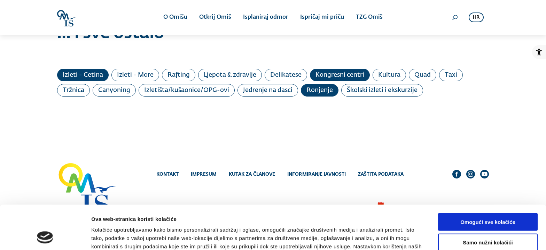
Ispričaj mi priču (322, 17)
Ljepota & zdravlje (230, 75)
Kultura (389, 75)
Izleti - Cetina (83, 75)
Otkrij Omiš (215, 17)
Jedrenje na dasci (267, 90)
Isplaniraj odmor (265, 17)
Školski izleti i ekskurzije (382, 90)
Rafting (178, 75)
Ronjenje (319, 90)
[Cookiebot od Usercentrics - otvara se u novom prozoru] (45, 236)
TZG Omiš (369, 17)
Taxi (451, 75)
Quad (422, 75)
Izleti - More (135, 75)
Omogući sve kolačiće (487, 181)
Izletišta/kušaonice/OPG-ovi (186, 90)
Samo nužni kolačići (488, 201)
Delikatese (286, 75)
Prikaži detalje (361, 236)
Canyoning (114, 90)
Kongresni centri (339, 75)
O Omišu (175, 17)
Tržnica (73, 90)
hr (476, 17)
